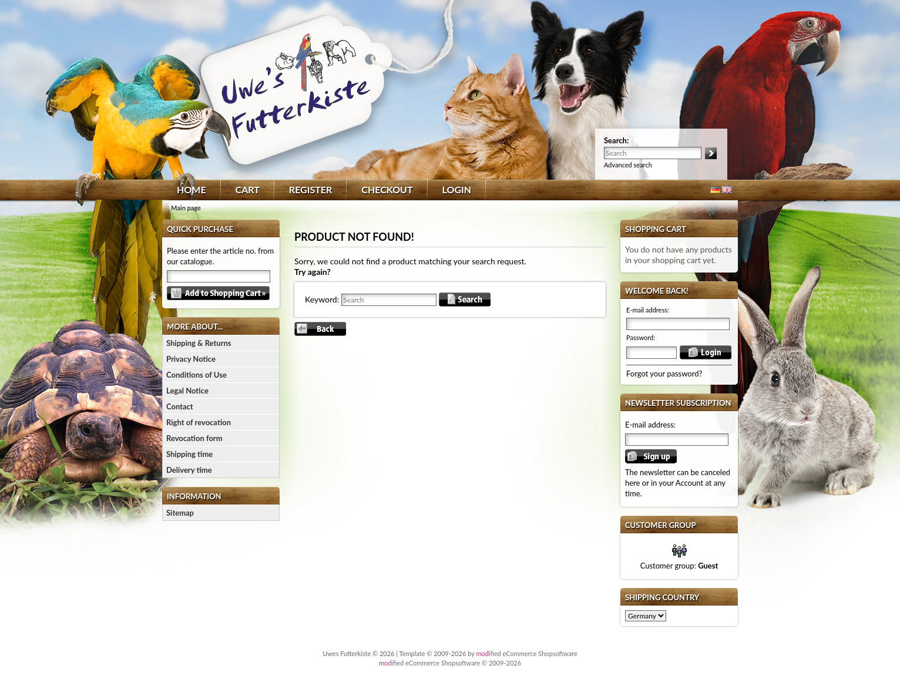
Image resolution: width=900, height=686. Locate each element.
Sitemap (180, 512)
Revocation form (194, 438)
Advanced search (628, 165)
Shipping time (189, 454)
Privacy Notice (191, 359)
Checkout (386, 189)
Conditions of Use (196, 374)
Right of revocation (198, 422)
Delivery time (189, 470)
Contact (179, 406)
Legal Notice (187, 390)
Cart (248, 189)
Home (191, 189)
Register (310, 189)
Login (457, 189)
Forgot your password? (664, 373)
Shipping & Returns (198, 343)
